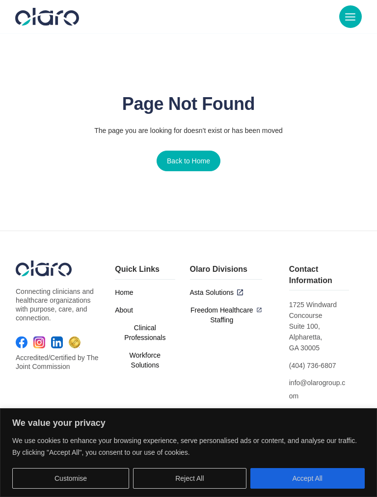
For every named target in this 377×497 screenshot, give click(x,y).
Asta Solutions (212, 292)
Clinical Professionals (144, 332)
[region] (188, 452)
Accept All (308, 478)
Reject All (189, 478)
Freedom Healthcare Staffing (221, 315)
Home (124, 292)
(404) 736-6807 (312, 365)
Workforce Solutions (145, 360)
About (124, 310)
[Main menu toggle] (350, 17)
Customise (70, 478)
